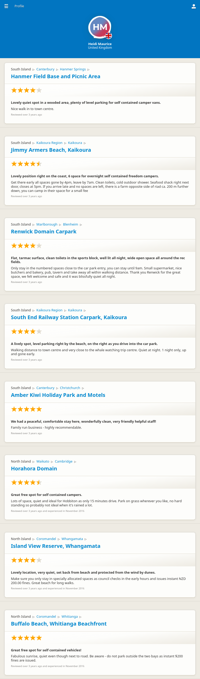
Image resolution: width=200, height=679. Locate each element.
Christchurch (70, 387)
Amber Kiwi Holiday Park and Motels (58, 394)
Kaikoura (75, 142)
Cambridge (64, 461)
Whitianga (70, 616)
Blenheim (70, 224)
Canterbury (45, 69)
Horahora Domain (34, 468)
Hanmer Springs (73, 69)
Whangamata (72, 538)
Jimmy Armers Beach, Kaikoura (51, 149)
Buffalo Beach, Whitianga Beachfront (59, 623)
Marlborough (47, 224)
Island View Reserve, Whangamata (56, 545)
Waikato (42, 461)
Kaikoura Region (49, 142)
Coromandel (46, 538)
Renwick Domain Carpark (44, 231)
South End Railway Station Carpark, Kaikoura (69, 317)
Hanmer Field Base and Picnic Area (55, 76)
